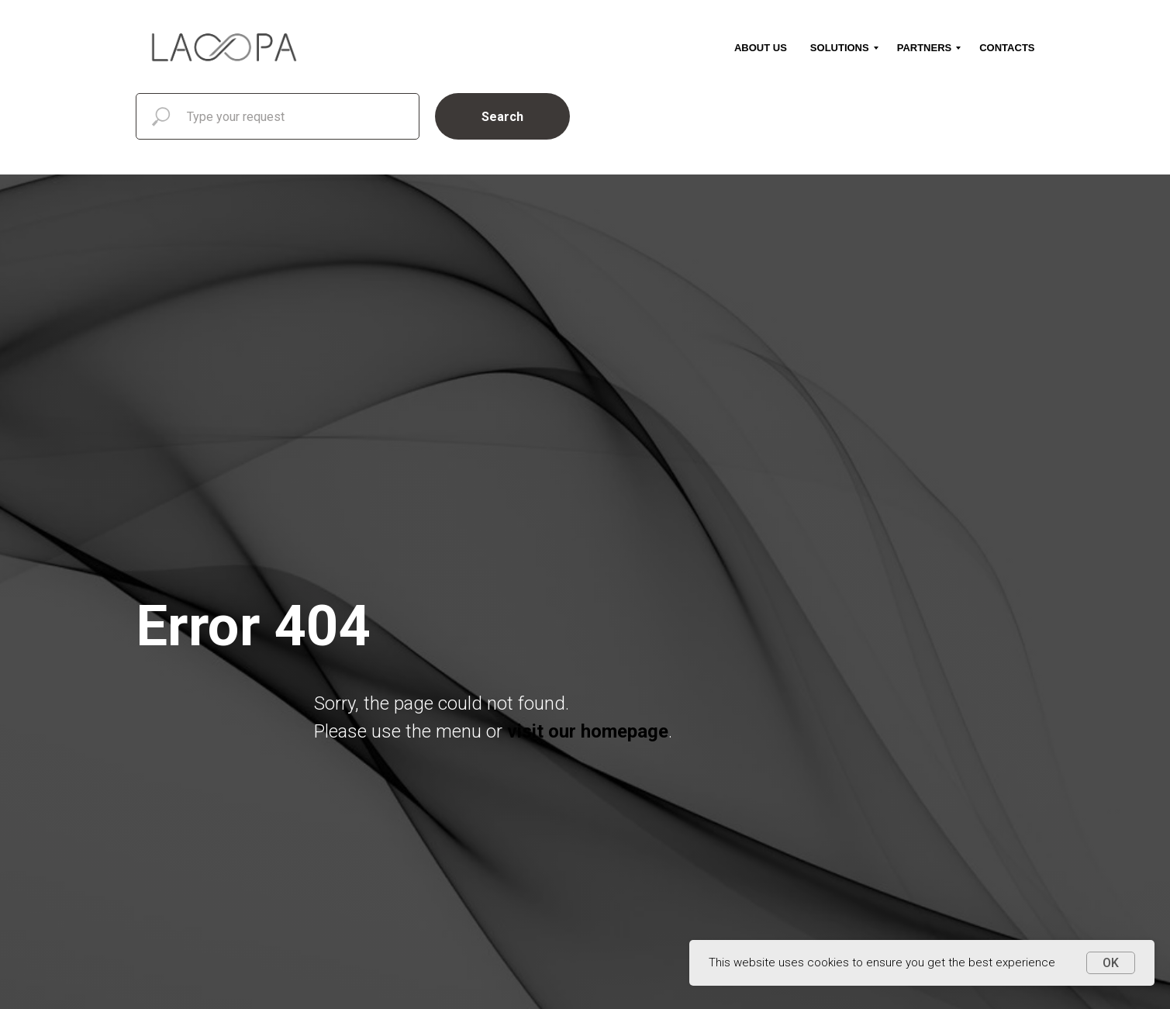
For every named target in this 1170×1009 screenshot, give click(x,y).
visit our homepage (587, 731)
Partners (924, 48)
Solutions (839, 48)
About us (760, 48)
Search (502, 116)
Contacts (1006, 48)
